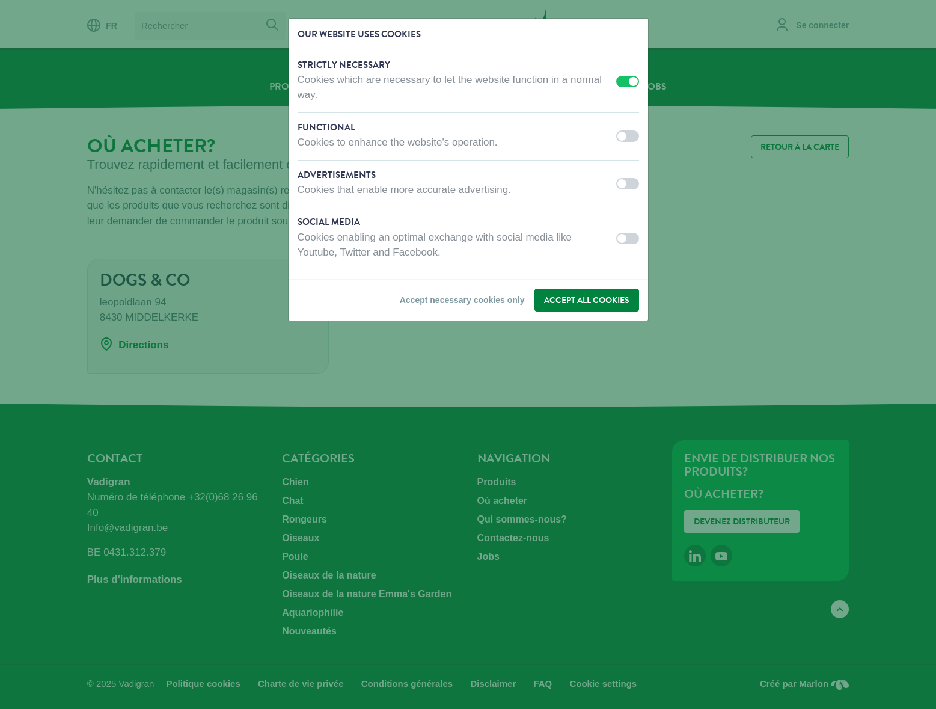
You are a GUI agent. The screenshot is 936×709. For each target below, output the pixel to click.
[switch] (627, 81)
